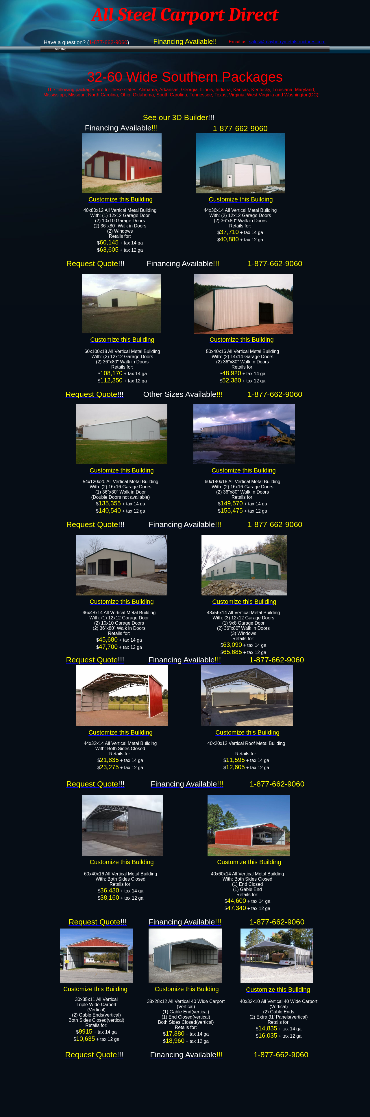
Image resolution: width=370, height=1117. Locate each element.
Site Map (60, 49)
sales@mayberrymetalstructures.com (287, 41)
